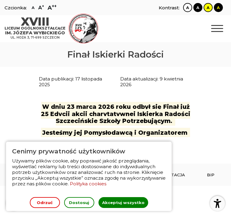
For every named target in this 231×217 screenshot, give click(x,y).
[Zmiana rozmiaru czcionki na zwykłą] (33, 8)
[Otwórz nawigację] (217, 28)
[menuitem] (210, 175)
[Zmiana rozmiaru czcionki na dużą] (41, 7)
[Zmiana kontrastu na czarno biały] (197, 7)
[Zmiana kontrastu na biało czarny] (187, 7)
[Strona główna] (36, 28)
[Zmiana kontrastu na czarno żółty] (218, 7)
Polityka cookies (88, 184)
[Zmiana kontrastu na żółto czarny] (208, 7)
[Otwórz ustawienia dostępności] (217, 203)
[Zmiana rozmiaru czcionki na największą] (52, 8)
